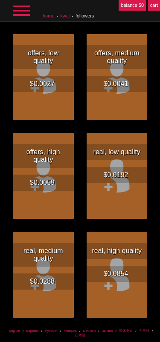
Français (70, 331)
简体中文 (126, 331)
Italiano (107, 331)
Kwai (65, 15)
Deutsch (89, 331)
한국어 (144, 331)
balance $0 (132, 5)
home (49, 15)
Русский (51, 331)
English (14, 331)
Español (32, 331)
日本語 (80, 335)
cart (154, 5)
